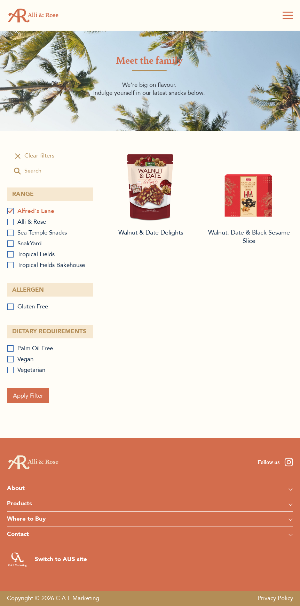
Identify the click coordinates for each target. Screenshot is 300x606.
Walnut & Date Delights (151, 187)
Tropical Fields (36, 254)
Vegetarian (31, 370)
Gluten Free (32, 306)
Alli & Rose (31, 222)
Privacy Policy (275, 598)
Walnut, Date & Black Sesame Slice (249, 187)
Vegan (25, 359)
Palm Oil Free (35, 348)
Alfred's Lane (35, 211)
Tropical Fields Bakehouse (51, 265)
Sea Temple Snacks (42, 233)
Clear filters (39, 156)
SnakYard (29, 243)
